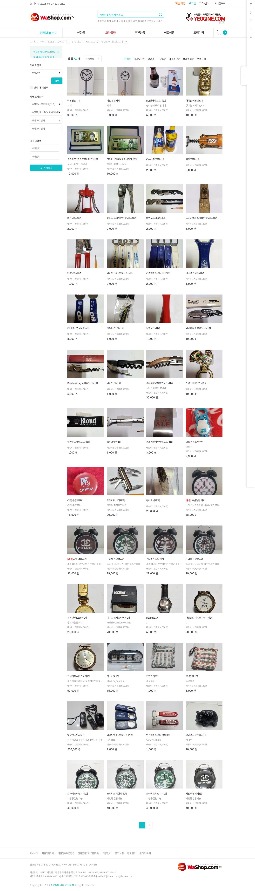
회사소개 (34, 853)
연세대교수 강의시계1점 (78, 676)
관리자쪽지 (145, 853)
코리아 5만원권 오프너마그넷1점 (82, 159)
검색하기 (46, 167)
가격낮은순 (139, 59)
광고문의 (131, 853)
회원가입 (180, 3)
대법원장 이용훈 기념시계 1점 (199, 617)
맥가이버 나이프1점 (116, 500)
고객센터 (204, 3)
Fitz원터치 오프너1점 (156, 100)
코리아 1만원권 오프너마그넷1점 (122, 159)
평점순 (151, 59)
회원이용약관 (48, 853)
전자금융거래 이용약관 (88, 853)
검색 (57, 80)
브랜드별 (201, 59)
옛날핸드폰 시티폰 (76, 735)
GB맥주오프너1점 (115, 328)
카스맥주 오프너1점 (195, 273)
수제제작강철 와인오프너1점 (159, 383)
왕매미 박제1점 (153, 500)
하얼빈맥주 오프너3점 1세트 (120, 735)
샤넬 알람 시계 (195, 500)
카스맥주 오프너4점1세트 (158, 273)
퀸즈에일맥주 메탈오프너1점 (159, 441)
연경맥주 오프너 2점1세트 (158, 735)
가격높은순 (174, 59)
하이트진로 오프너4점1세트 (120, 273)
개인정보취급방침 (66, 853)
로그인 (192, 3)
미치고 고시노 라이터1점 (118, 617)
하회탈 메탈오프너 (194, 100)
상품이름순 (188, 59)
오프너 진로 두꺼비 (194, 441)
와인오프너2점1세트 (155, 218)
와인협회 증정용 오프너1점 (198, 328)
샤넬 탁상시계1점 (194, 793)
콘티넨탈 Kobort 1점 (77, 617)
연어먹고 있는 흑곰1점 (196, 735)
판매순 (127, 59)
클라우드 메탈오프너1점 (78, 441)
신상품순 (161, 59)
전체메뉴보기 (46, 32)
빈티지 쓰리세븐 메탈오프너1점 (121, 218)
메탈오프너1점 (74, 273)
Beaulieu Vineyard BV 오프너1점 (82, 383)
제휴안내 (107, 853)
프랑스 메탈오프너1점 (196, 383)
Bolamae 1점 (152, 617)
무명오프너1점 (153, 328)
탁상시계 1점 (113, 676)
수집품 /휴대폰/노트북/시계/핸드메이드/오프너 (98, 41)
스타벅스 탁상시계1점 (77, 793)
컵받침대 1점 (152, 676)
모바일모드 (218, 3)
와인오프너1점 (193, 159)
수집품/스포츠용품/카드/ (53, 41)
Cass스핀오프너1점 (155, 159)
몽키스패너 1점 (114, 441)
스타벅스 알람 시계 (115, 559)
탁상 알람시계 (73, 100)
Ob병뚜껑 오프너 (75, 500)
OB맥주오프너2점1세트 (78, 328)
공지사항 (119, 853)
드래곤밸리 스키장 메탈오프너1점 (201, 218)
